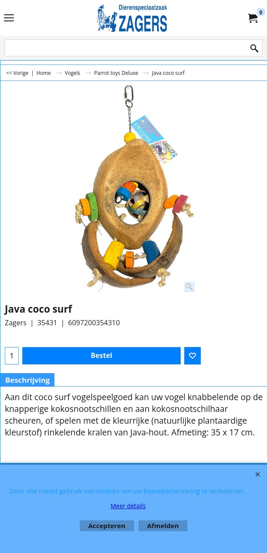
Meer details (128, 506)
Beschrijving (27, 380)
